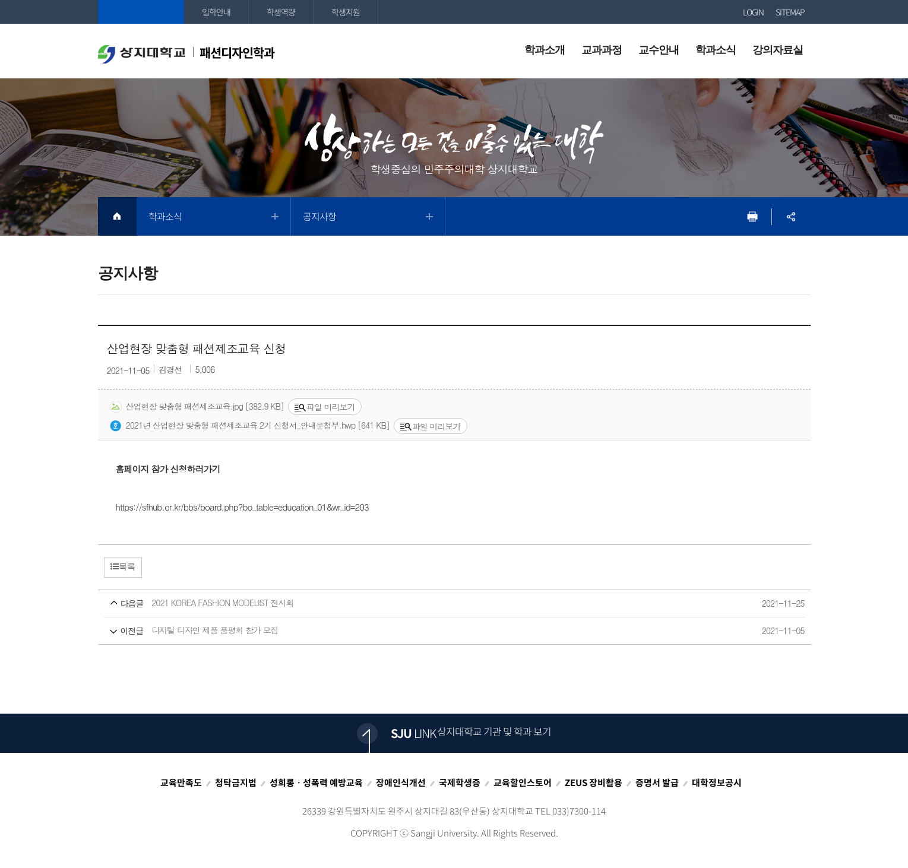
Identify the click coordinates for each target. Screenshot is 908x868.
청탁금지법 (236, 782)
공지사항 (319, 216)
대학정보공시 (717, 782)
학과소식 (165, 216)
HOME (117, 216)
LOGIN (753, 12)
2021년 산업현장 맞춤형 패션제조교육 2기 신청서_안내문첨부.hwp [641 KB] (250, 425)
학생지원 (345, 12)
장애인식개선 (401, 782)
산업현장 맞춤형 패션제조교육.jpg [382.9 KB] (197, 406)
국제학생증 (459, 782)
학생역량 (281, 12)
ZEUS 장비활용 (593, 782)
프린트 (752, 216)
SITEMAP (790, 12)
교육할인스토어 (522, 782)
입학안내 (216, 12)
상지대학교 (141, 12)
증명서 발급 (657, 782)
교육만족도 (181, 782)
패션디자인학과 (186, 53)
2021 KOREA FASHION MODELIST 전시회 (432, 603)
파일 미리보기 (325, 407)
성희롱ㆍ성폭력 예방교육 (316, 782)
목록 (122, 566)
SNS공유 (791, 216)
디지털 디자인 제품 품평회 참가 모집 (432, 631)
